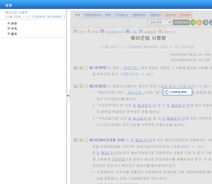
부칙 (12, 28)
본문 (12, 23)
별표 (12, 33)
